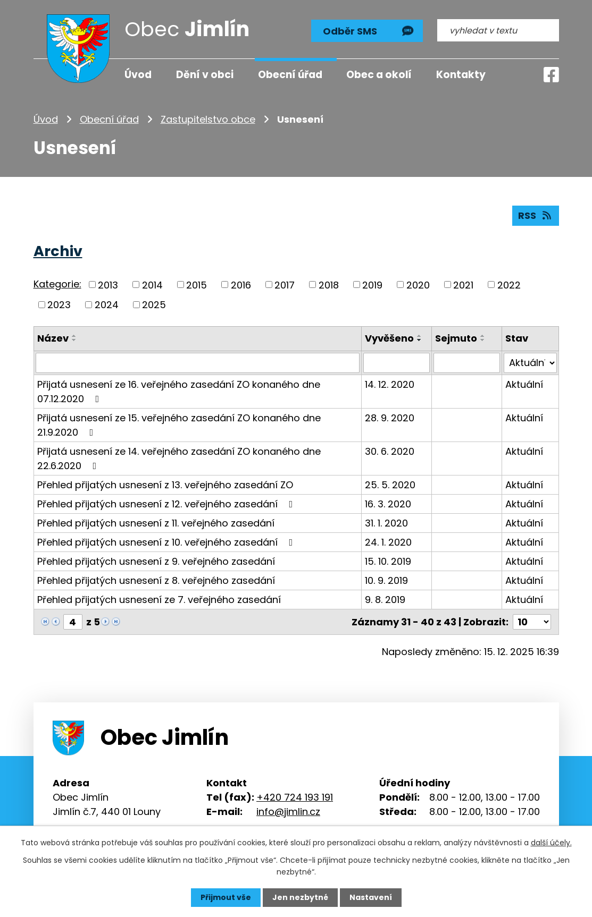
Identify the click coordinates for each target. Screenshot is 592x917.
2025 (154, 304)
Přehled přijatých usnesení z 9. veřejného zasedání (156, 561)
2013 (108, 284)
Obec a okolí (379, 74)
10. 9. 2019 (386, 580)
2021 (463, 284)
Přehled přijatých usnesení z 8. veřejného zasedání (156, 580)
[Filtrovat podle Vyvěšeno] (396, 363)
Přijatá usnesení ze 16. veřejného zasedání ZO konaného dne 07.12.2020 (178, 391)
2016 (241, 284)
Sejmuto (457, 338)
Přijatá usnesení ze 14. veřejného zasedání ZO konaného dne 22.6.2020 (179, 458)
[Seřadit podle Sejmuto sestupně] (483, 340)
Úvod (46, 119)
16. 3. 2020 (388, 504)
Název (53, 338)
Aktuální (524, 384)
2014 (152, 284)
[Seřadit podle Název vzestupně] (74, 336)
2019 (372, 284)
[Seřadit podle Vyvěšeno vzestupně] (420, 336)
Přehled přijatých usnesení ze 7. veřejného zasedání (159, 599)
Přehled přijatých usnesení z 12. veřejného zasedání (167, 504)
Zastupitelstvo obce (208, 119)
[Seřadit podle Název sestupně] (74, 340)
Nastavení (370, 897)
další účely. (551, 842)
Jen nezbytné (300, 897)
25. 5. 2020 (390, 484)
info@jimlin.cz (288, 811)
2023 (59, 304)
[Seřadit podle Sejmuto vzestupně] (483, 336)
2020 (418, 284)
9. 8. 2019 (385, 599)
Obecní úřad (109, 119)
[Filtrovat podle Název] (198, 363)
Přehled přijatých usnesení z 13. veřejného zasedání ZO (165, 484)
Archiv (58, 251)
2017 (284, 284)
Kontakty (461, 74)
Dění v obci (205, 74)
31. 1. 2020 (386, 523)
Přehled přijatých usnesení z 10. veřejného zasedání (167, 542)
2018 (329, 284)
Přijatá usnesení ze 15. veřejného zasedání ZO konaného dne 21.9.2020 (179, 425)
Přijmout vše (226, 897)
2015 (196, 284)
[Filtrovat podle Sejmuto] (467, 363)
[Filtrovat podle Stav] (530, 363)
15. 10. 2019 (388, 561)
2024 (107, 304)
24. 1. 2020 (388, 542)
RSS (535, 215)
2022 (509, 284)
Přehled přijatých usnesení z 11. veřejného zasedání (155, 523)
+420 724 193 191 (294, 797)
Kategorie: (57, 284)
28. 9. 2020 (389, 417)
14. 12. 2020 (389, 384)
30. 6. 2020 (389, 451)
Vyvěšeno (389, 338)
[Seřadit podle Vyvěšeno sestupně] (420, 340)
